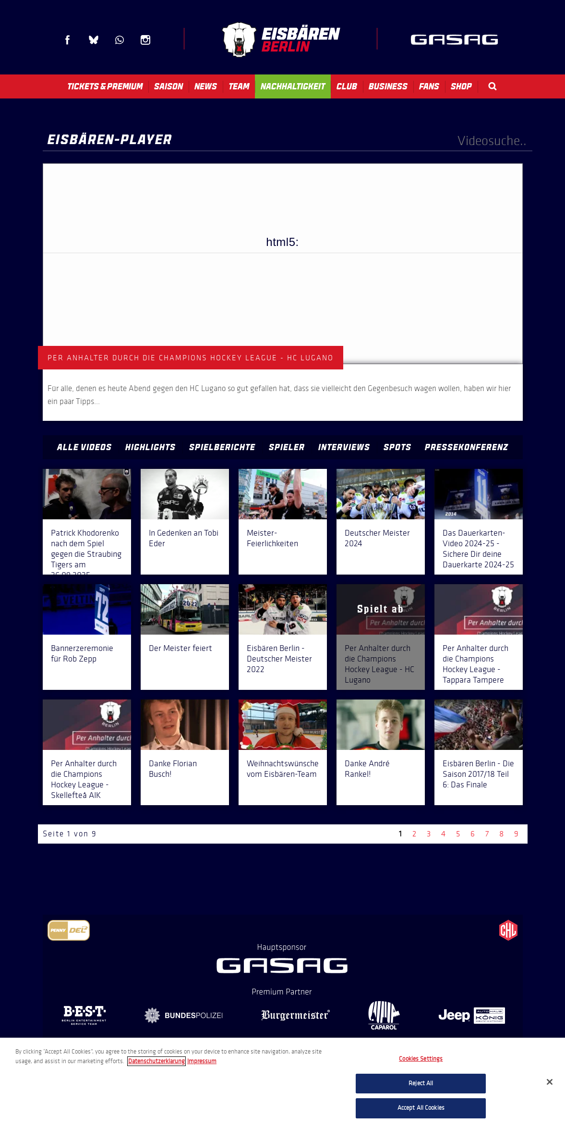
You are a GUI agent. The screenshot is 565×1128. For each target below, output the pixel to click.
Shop (461, 86)
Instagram (145, 40)
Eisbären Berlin (280, 40)
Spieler (287, 447)
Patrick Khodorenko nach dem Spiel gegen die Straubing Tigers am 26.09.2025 (86, 553)
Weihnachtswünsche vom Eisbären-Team (283, 768)
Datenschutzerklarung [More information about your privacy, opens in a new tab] (156, 1061)
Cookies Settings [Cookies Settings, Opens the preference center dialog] (421, 1059)
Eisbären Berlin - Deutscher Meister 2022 (279, 658)
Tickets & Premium (105, 86)
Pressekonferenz (466, 447)
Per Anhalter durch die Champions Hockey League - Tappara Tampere (475, 664)
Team (238, 86)
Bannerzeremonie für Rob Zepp (82, 653)
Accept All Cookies (421, 1108)
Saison (168, 86)
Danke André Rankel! (367, 768)
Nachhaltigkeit (293, 86)
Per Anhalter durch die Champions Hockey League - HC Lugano (379, 664)
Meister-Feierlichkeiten (272, 538)
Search (492, 86)
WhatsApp (119, 40)
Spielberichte (222, 447)
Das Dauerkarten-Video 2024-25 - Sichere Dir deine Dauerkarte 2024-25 (478, 548)
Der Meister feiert (180, 648)
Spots (397, 447)
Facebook (67, 40)
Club (347, 86)
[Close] (549, 1081)
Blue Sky (93, 40)
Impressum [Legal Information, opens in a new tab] (201, 1061)
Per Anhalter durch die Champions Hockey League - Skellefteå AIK (84, 779)
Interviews (344, 447)
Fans (429, 86)
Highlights (150, 447)
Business (388, 86)
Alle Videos (84, 447)
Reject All (421, 1083)
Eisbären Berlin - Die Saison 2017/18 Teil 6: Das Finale (478, 774)
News (205, 86)
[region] (282, 1083)
